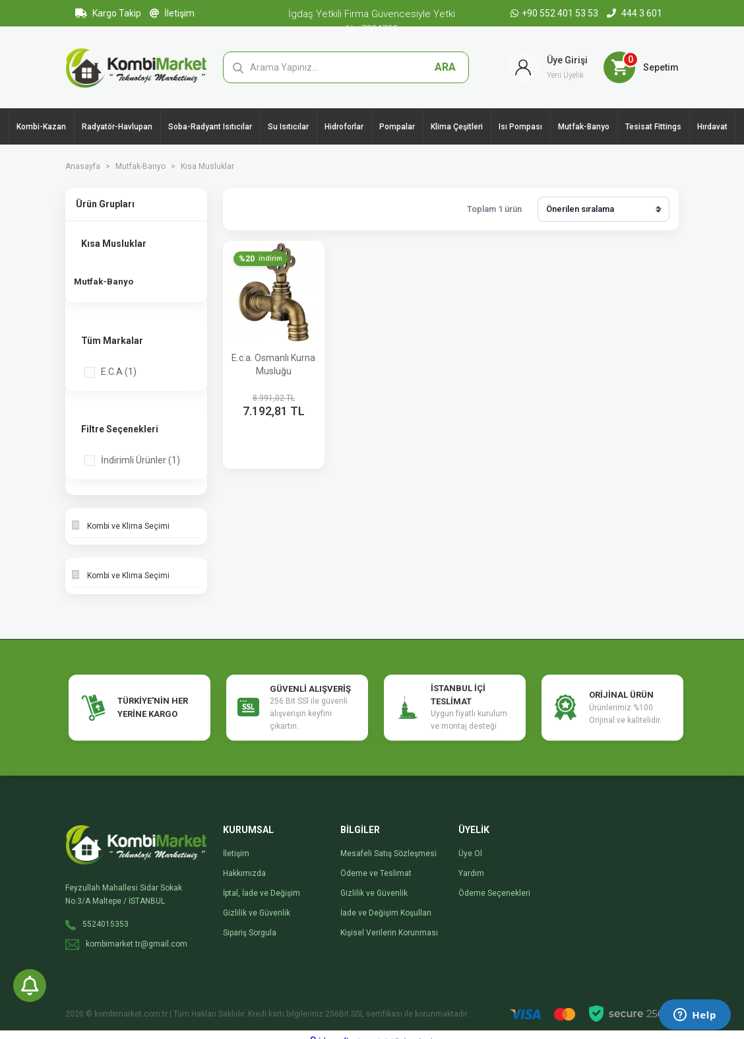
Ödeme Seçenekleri (494, 882)
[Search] (346, 67)
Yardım (471, 862)
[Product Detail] (262, 258)
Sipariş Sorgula (249, 921)
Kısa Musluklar (207, 166)
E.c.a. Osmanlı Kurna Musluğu (273, 364)
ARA (445, 67)
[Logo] (136, 66)
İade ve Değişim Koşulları (385, 901)
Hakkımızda (244, 862)
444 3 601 (634, 13)
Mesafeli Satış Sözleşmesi (388, 842)
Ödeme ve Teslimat (376, 862)
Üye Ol (470, 842)
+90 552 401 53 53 (555, 13)
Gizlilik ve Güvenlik (256, 901)
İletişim (172, 13)
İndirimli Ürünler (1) (140, 449)
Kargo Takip (108, 13)
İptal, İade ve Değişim (261, 882)
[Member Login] (547, 67)
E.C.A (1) (119, 360)
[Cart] (641, 67)
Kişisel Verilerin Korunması (389, 921)
